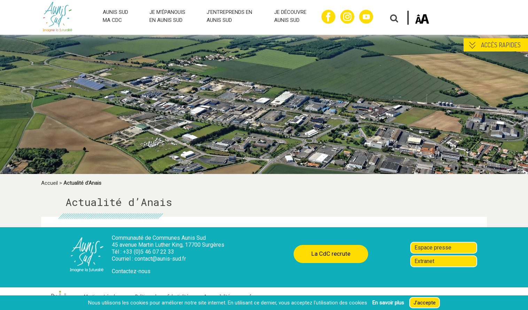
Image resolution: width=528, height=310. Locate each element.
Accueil (49, 183)
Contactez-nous (131, 271)
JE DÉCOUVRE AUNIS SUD (290, 16)
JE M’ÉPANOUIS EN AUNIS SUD (167, 16)
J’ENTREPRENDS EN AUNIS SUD (229, 16)
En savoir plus (388, 303)
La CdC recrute (330, 253)
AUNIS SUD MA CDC (115, 16)
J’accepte (424, 303)
